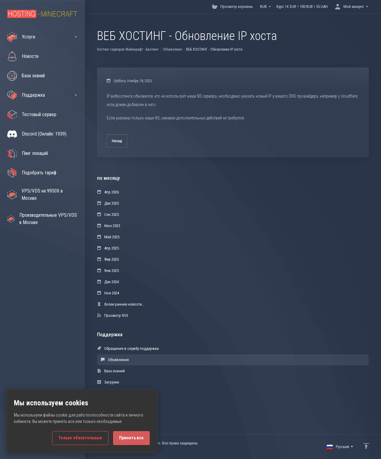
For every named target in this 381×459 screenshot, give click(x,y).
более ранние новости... (121, 304)
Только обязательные (80, 438)
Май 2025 (108, 237)
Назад (117, 141)
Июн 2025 (108, 225)
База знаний (111, 371)
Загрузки (108, 382)
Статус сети (110, 393)
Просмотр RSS (112, 315)
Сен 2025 (108, 214)
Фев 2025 (108, 259)
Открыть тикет (112, 404)
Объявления (172, 49)
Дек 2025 (108, 203)
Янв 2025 (108, 270)
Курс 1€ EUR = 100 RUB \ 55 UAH (302, 6)
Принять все (131, 438)
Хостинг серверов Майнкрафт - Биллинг (128, 49)
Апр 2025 (108, 248)
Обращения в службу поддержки (128, 348)
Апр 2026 (108, 192)
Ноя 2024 (108, 293)
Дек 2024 (108, 282)
